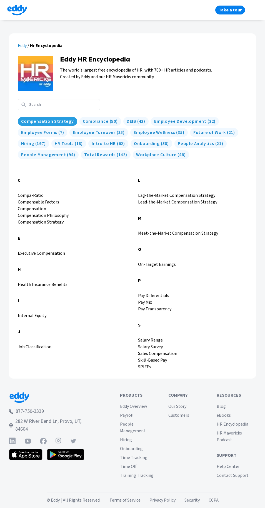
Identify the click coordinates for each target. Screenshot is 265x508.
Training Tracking (137, 475)
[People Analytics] (200, 143)
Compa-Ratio (31, 195)
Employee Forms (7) (42, 132)
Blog (221, 406)
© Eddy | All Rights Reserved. (74, 500)
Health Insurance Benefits (43, 284)
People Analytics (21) (200, 144)
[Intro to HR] (108, 143)
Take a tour (230, 10)
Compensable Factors (38, 202)
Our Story (177, 406)
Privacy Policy (162, 500)
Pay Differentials (153, 296)
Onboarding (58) (151, 144)
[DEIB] (136, 121)
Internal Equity (32, 316)
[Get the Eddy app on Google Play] (65, 454)
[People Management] (48, 154)
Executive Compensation (41, 253)
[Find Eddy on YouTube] (27, 441)
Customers (178, 415)
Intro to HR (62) (108, 144)
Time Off (128, 466)
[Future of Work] (214, 132)
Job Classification (34, 347)
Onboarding (131, 449)
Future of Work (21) (214, 132)
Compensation (32, 209)
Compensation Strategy (47, 121)
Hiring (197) (33, 144)
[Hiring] (33, 143)
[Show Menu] (255, 10)
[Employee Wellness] (159, 132)
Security (192, 500)
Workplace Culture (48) (161, 155)
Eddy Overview (133, 406)
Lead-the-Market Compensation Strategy (177, 202)
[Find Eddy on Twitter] (73, 441)
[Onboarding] (151, 143)
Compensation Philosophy (43, 215)
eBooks (224, 415)
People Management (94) (48, 155)
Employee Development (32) (185, 121)
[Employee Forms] (42, 132)
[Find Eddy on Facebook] (43, 441)
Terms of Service (125, 500)
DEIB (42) (136, 121)
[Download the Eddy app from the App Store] (25, 454)
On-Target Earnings (157, 264)
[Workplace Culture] (161, 154)
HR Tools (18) (69, 144)
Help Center (228, 466)
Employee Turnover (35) (99, 132)
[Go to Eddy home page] (50, 397)
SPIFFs (144, 367)
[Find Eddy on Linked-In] (12, 441)
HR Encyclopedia (232, 424)
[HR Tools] (68, 143)
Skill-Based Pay (152, 360)
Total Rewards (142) (105, 155)
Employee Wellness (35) (159, 132)
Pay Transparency (154, 309)
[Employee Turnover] (98, 132)
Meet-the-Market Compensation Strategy (178, 233)
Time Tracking (134, 458)
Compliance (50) (100, 121)
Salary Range (150, 340)
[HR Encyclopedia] (47, 121)
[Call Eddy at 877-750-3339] (50, 411)
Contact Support (233, 475)
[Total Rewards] (106, 154)
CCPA (214, 500)
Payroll (127, 415)
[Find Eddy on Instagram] (58, 441)
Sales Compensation (157, 353)
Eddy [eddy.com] (22, 46)
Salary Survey (150, 347)
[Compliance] (100, 121)
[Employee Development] (185, 121)
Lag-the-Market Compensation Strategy (176, 195)
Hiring (126, 440)
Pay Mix (145, 302)
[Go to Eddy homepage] (17, 10)
